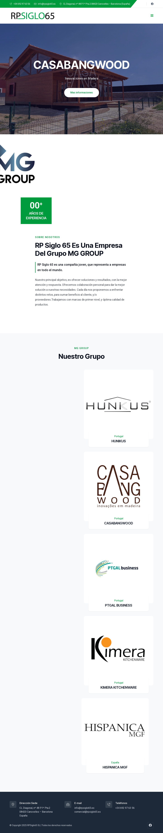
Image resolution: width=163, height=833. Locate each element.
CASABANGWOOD (118, 523)
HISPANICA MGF (115, 767)
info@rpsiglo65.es (47, 4)
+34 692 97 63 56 (21, 4)
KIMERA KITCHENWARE (119, 687)
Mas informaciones (81, 92)
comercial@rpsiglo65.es (87, 811)
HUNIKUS (119, 441)
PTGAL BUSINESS (118, 605)
